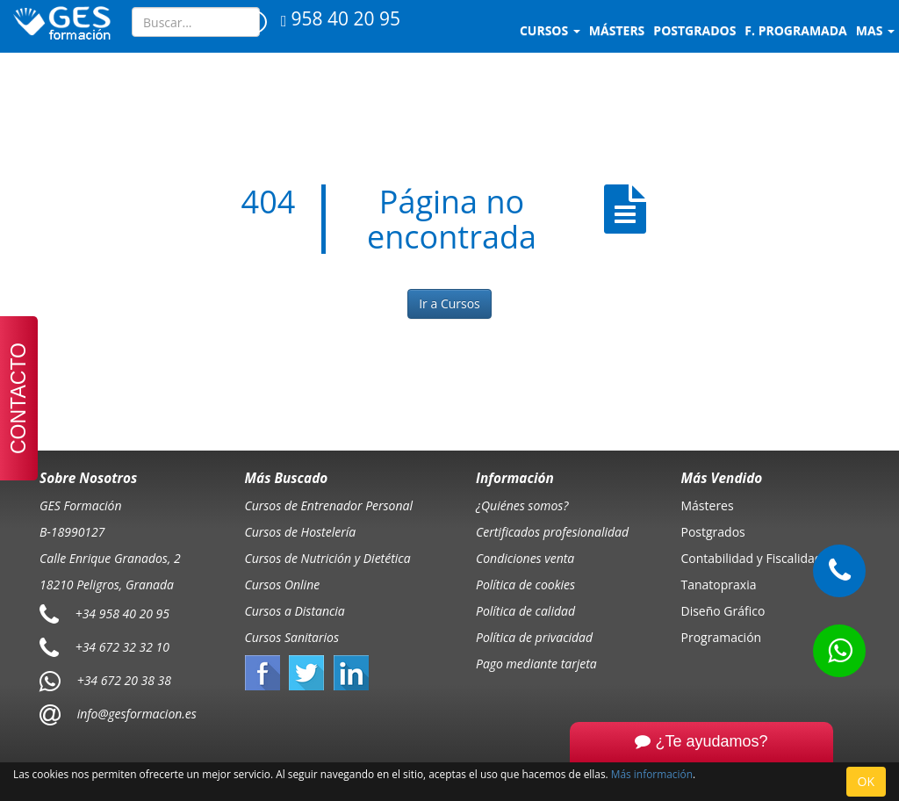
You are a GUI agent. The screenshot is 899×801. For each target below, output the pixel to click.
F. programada (795, 30)
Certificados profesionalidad (552, 531)
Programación (721, 637)
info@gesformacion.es (135, 712)
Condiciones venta (525, 558)
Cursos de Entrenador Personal (329, 505)
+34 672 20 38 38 (124, 679)
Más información (652, 774)
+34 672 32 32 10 (122, 646)
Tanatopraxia (719, 584)
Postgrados (713, 531)
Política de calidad (525, 611)
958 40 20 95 (340, 18)
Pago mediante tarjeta (536, 663)
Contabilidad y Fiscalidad (752, 558)
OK (866, 781)
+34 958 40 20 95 (122, 612)
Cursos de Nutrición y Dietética (328, 558)
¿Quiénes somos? (522, 505)
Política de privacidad (534, 637)
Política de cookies (525, 584)
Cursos (550, 30)
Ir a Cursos (449, 303)
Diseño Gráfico (723, 611)
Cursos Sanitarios (292, 637)
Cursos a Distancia (295, 611)
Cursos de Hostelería (300, 531)
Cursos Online (282, 584)
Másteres (707, 505)
